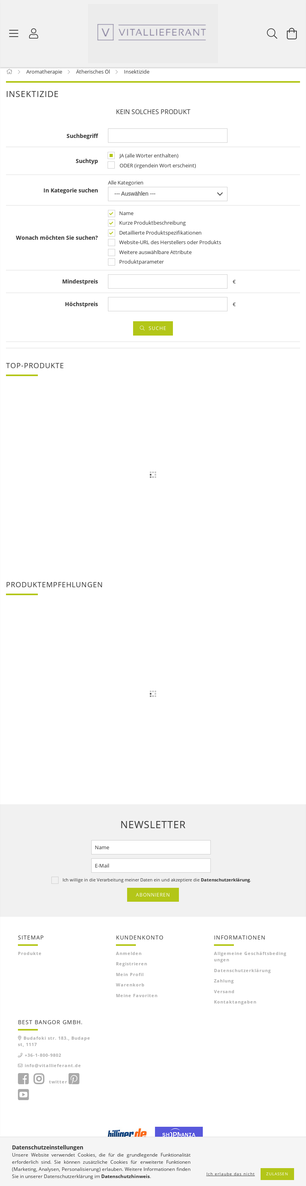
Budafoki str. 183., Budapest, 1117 (54, 1046)
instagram (38, 1085)
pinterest (74, 1085)
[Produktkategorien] (14, 34)
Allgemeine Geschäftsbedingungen (250, 962)
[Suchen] (272, 34)
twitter (58, 1087)
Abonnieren (153, 900)
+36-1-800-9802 (43, 1061)
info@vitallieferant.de (53, 1071)
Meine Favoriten (137, 1001)
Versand (224, 997)
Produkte (30, 959)
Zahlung (224, 986)
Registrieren (131, 969)
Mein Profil (130, 980)
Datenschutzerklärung (242, 976)
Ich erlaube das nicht (230, 1173)
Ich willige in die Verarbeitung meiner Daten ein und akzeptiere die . (157, 885)
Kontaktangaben (235, 1007)
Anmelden (129, 959)
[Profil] (34, 34)
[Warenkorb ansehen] (292, 34)
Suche (158, 333)
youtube (23, 1100)
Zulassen (277, 1173)
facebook (23, 1085)
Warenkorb (130, 990)
